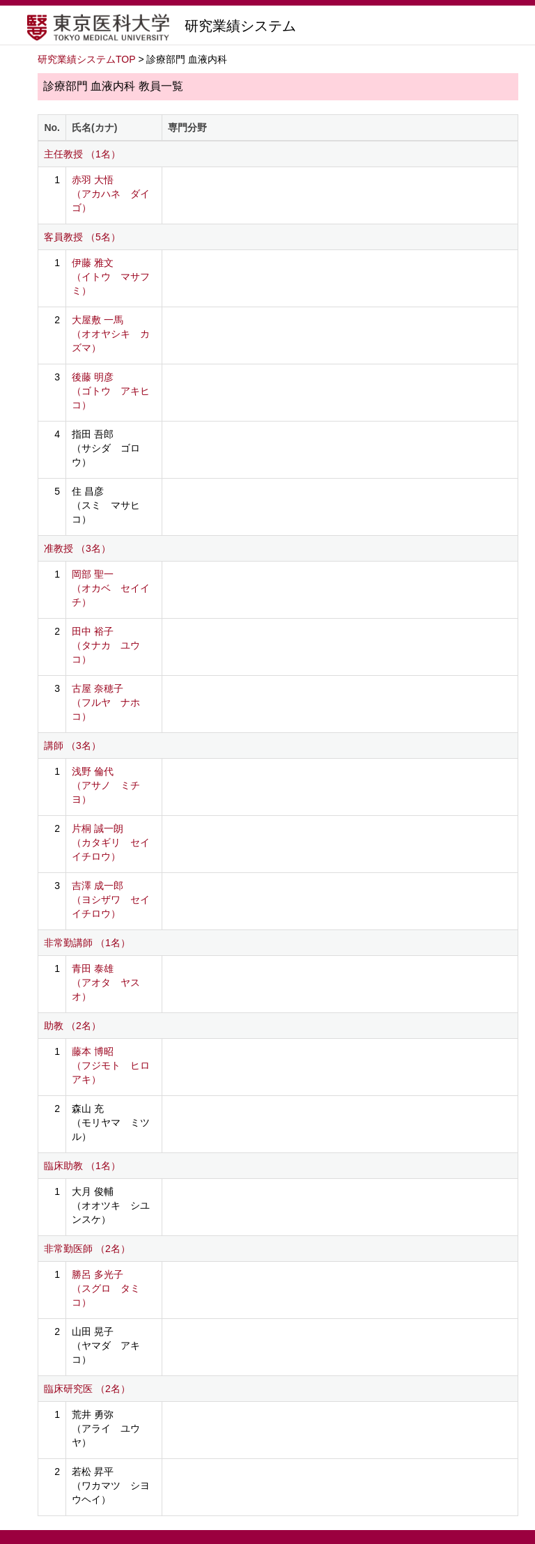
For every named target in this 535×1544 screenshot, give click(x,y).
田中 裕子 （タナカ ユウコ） (106, 645)
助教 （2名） (72, 1025)
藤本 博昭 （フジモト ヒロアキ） (111, 1065)
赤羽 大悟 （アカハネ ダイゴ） (111, 193)
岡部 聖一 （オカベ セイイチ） (111, 588)
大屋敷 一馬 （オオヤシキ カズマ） (111, 333)
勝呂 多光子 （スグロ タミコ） (106, 1288)
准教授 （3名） (77, 548)
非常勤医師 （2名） (87, 1248)
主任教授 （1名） (82, 154)
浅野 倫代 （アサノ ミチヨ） (106, 785)
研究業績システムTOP (87, 59)
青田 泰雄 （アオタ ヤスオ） (106, 982)
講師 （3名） (72, 745)
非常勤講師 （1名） (87, 942)
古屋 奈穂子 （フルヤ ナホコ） (106, 702)
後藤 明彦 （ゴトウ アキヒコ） (111, 390)
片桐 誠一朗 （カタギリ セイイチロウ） (111, 842)
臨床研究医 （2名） (87, 1388)
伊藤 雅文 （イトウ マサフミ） (111, 276)
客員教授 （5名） (82, 236)
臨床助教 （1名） (82, 1165)
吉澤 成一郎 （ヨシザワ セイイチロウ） (111, 899)
